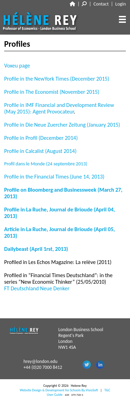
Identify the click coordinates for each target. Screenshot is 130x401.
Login (120, 4)
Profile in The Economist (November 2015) (51, 92)
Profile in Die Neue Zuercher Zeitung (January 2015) (62, 124)
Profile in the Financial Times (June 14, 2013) (54, 176)
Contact (101, 4)
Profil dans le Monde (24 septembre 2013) (45, 164)
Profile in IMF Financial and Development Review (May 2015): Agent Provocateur (59, 108)
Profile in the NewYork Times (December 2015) (56, 78)
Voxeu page (17, 65)
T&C (107, 390)
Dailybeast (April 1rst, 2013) (36, 249)
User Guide (54, 394)
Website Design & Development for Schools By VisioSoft (59, 390)
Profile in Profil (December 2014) (41, 138)
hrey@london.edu (41, 361)
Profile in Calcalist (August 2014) (40, 151)
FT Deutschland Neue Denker (36, 288)
